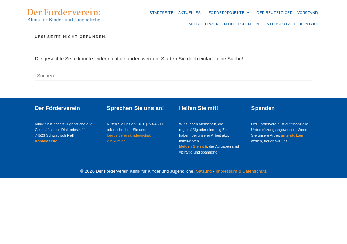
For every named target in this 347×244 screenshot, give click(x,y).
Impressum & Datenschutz (241, 171)
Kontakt (309, 24)
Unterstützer (279, 24)
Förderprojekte (227, 13)
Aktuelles (189, 13)
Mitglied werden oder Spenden (224, 24)
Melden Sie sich (193, 146)
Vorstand (307, 13)
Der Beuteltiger (274, 13)
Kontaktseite (46, 141)
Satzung (204, 171)
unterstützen (292, 135)
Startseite (162, 13)
